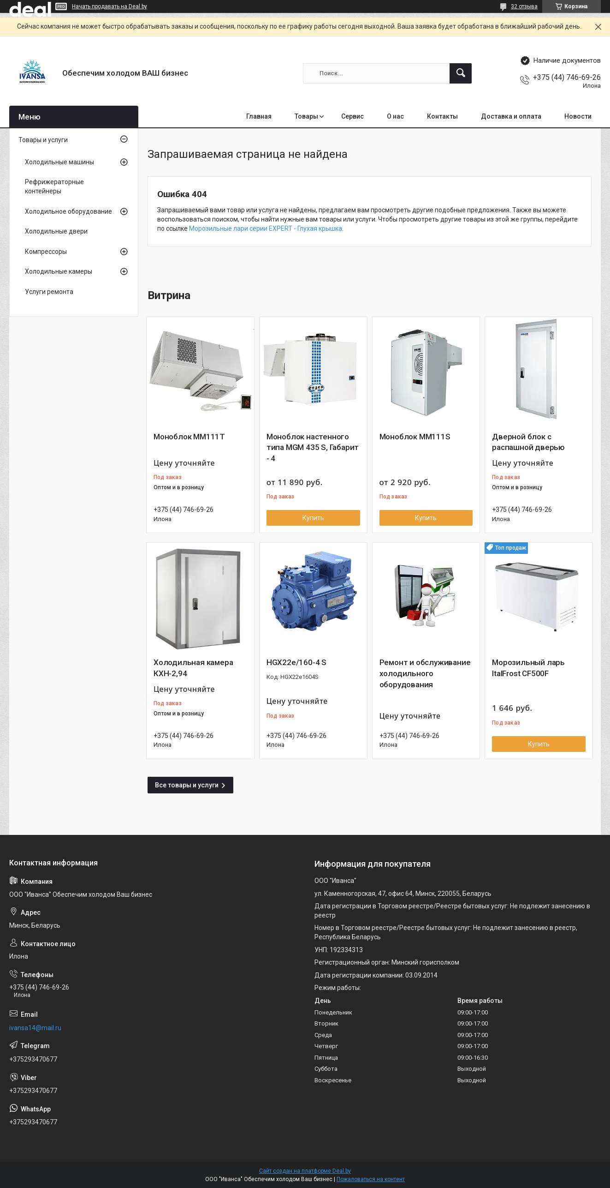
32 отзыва (524, 6)
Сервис (352, 116)
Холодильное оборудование (68, 211)
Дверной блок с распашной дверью (528, 442)
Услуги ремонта (49, 291)
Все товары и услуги (187, 785)
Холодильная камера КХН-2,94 (193, 668)
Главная (259, 116)
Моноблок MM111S (414, 436)
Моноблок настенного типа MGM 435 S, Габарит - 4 (313, 447)
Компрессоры (46, 251)
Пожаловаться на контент (371, 1179)
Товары (306, 116)
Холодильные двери (56, 231)
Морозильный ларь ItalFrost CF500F (528, 668)
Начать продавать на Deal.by (109, 6)
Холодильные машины (59, 162)
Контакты (442, 116)
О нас (395, 116)
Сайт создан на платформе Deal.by (305, 1171)
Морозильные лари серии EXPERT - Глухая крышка (265, 228)
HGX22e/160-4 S (296, 662)
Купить (313, 518)
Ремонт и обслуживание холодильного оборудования (425, 673)
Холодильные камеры (58, 271)
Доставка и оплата (511, 116)
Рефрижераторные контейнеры (54, 186)
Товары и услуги (43, 140)
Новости (578, 116)
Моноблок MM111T (189, 436)
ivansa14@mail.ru (35, 1028)
